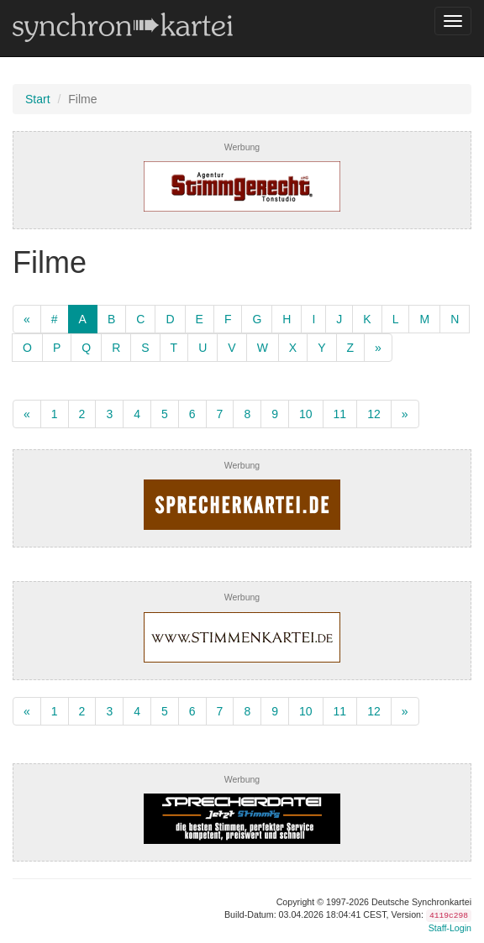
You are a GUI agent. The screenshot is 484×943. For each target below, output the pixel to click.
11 (340, 414)
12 (374, 414)
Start (37, 99)
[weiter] (378, 347)
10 (306, 414)
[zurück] (27, 319)
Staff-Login (450, 928)
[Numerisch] (54, 319)
